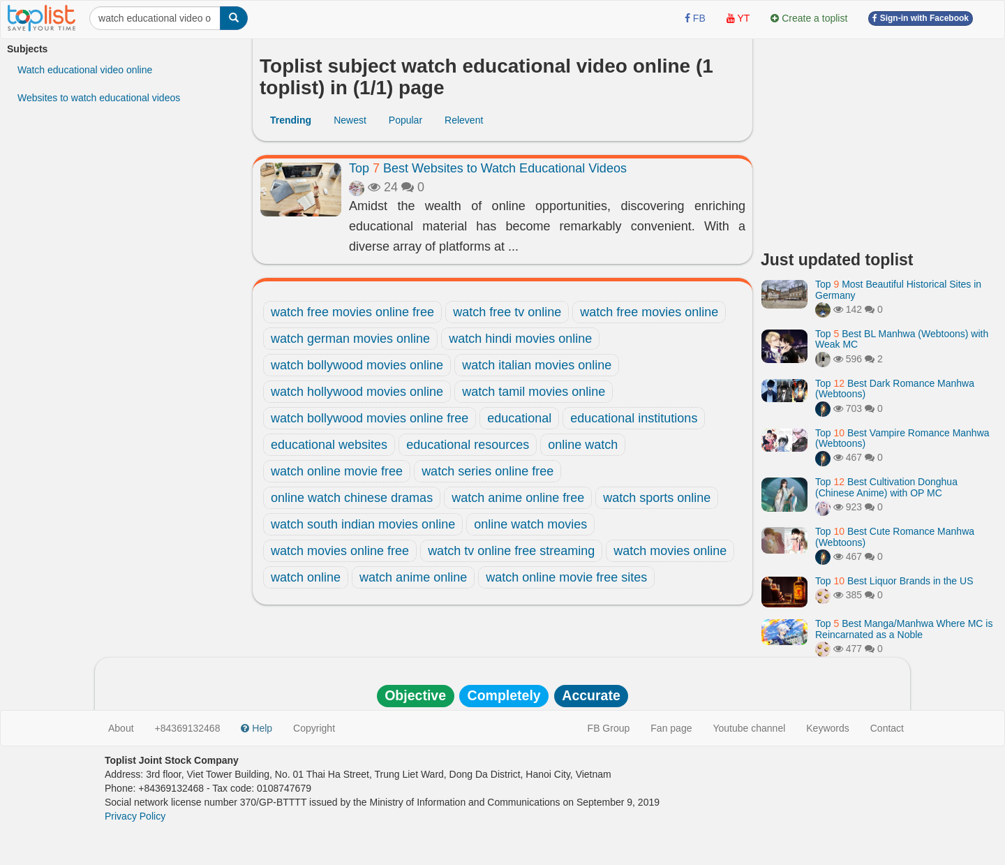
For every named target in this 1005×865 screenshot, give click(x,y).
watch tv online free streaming (511, 551)
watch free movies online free (352, 312)
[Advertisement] (879, 139)
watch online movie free (337, 471)
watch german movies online (350, 339)
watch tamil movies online (533, 392)
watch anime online (413, 577)
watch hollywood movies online (357, 392)
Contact (887, 728)
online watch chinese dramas (352, 498)
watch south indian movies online (363, 524)
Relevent (464, 120)
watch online (306, 577)
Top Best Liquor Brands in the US (894, 580)
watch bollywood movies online (357, 365)
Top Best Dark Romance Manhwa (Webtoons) (894, 388)
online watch (583, 445)
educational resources (467, 445)
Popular (405, 120)
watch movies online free (340, 551)
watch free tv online (507, 312)
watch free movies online (649, 312)
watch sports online (656, 498)
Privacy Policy (135, 816)
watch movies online (670, 551)
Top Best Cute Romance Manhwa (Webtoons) (894, 536)
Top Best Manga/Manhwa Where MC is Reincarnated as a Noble (903, 628)
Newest (350, 120)
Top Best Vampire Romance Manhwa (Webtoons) (902, 438)
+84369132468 (188, 728)
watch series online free (487, 471)
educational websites (329, 445)
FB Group (609, 728)
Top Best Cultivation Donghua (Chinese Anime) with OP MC (886, 487)
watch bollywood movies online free (369, 418)
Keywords (827, 728)
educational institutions (633, 418)
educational (519, 418)
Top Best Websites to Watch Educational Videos (488, 168)
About (121, 728)
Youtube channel (749, 728)
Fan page (671, 728)
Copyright (314, 728)
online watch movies (530, 524)
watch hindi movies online (520, 339)
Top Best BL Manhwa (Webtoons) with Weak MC (901, 339)
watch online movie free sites (566, 577)
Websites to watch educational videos (98, 97)
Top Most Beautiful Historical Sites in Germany (898, 289)
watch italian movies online (536, 365)
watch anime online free (518, 498)
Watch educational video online (84, 69)
